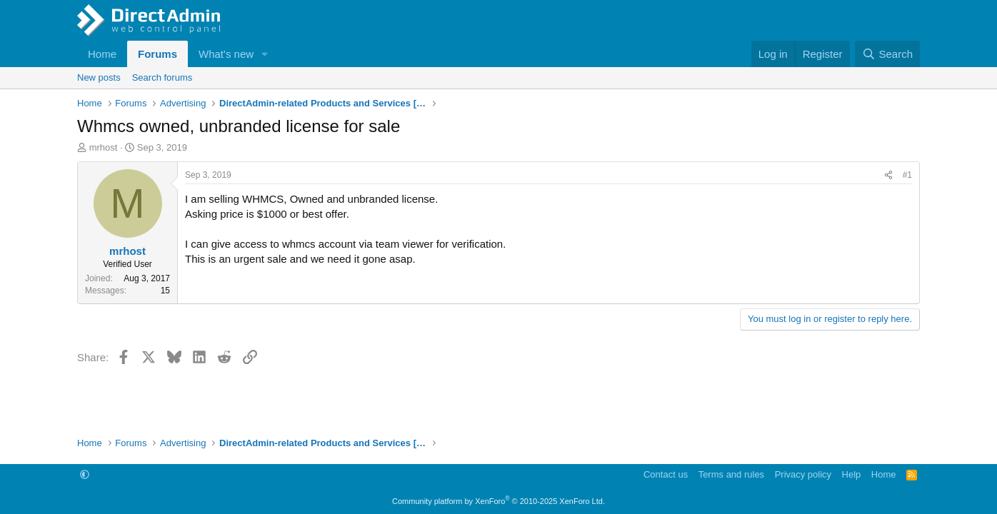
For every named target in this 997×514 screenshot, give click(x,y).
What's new (226, 54)
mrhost (103, 147)
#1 (907, 175)
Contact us (665, 474)
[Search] (887, 54)
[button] (265, 54)
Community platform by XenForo (498, 501)
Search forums (162, 77)
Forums (157, 54)
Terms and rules (731, 474)
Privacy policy (803, 474)
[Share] (888, 175)
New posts (99, 77)
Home (102, 54)
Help (851, 474)
